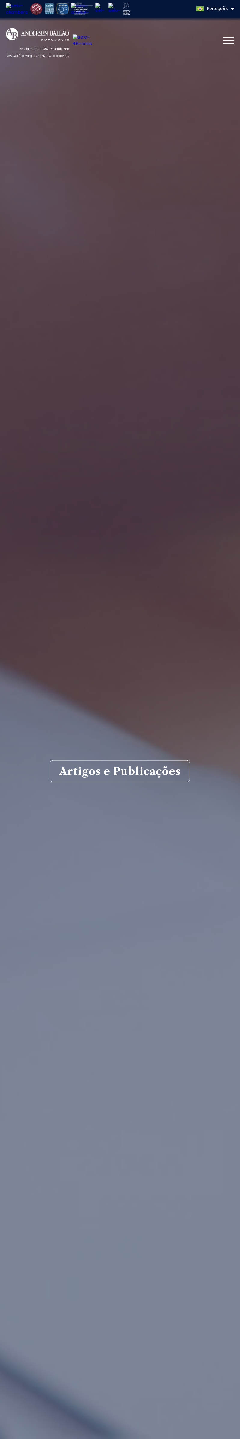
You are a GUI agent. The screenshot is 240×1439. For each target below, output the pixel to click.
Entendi (224, 1428)
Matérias (20, 1240)
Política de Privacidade (26, 1433)
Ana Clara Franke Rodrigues (53, 1321)
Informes (168, 1240)
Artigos (64, 1240)
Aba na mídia (114, 1240)
